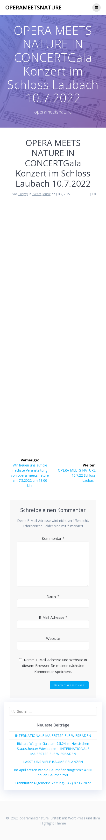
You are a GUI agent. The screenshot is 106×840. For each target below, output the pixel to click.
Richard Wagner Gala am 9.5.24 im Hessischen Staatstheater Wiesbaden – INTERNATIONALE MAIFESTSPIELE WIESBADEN (53, 748)
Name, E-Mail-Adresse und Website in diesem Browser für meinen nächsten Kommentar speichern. (54, 665)
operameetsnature (33, 7)
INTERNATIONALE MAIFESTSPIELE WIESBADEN (53, 735)
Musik (46, 194)
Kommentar (53, 538)
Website (53, 638)
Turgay (23, 194)
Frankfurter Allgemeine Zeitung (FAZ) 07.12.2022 (53, 783)
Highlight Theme (53, 823)
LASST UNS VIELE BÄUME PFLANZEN (53, 761)
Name (53, 596)
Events (36, 194)
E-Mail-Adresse (53, 617)
